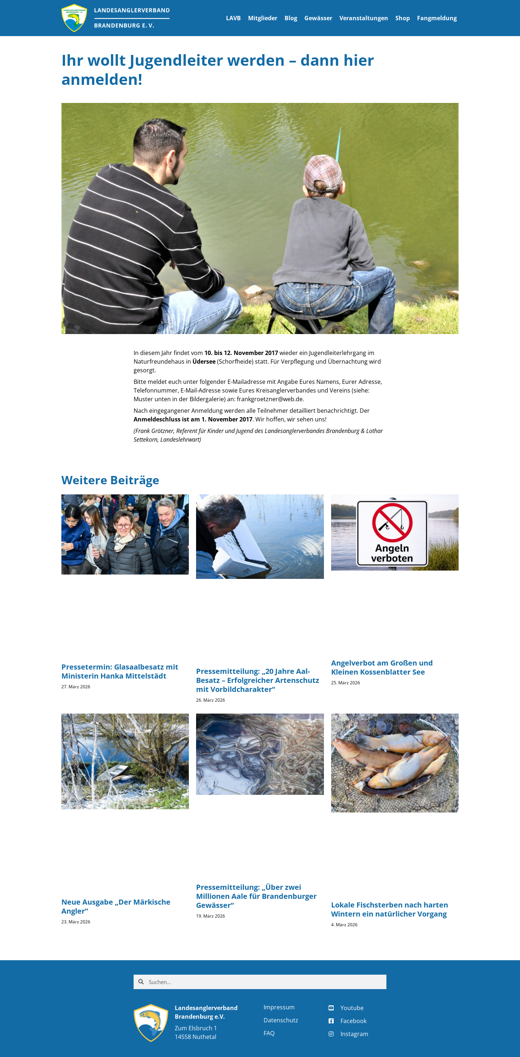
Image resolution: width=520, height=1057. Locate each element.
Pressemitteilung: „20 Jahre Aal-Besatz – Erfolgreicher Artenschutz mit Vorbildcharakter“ (257, 680)
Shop (402, 18)
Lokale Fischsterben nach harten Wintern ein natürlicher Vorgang (389, 909)
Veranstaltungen (363, 18)
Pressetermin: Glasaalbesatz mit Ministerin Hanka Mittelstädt (119, 671)
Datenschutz (281, 1020)
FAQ (269, 1033)
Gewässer (318, 18)
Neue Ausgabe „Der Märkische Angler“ (115, 906)
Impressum (279, 1007)
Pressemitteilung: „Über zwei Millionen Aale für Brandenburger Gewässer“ (256, 896)
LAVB (233, 18)
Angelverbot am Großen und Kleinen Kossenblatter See (382, 667)
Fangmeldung (437, 18)
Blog (291, 18)
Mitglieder (262, 18)
